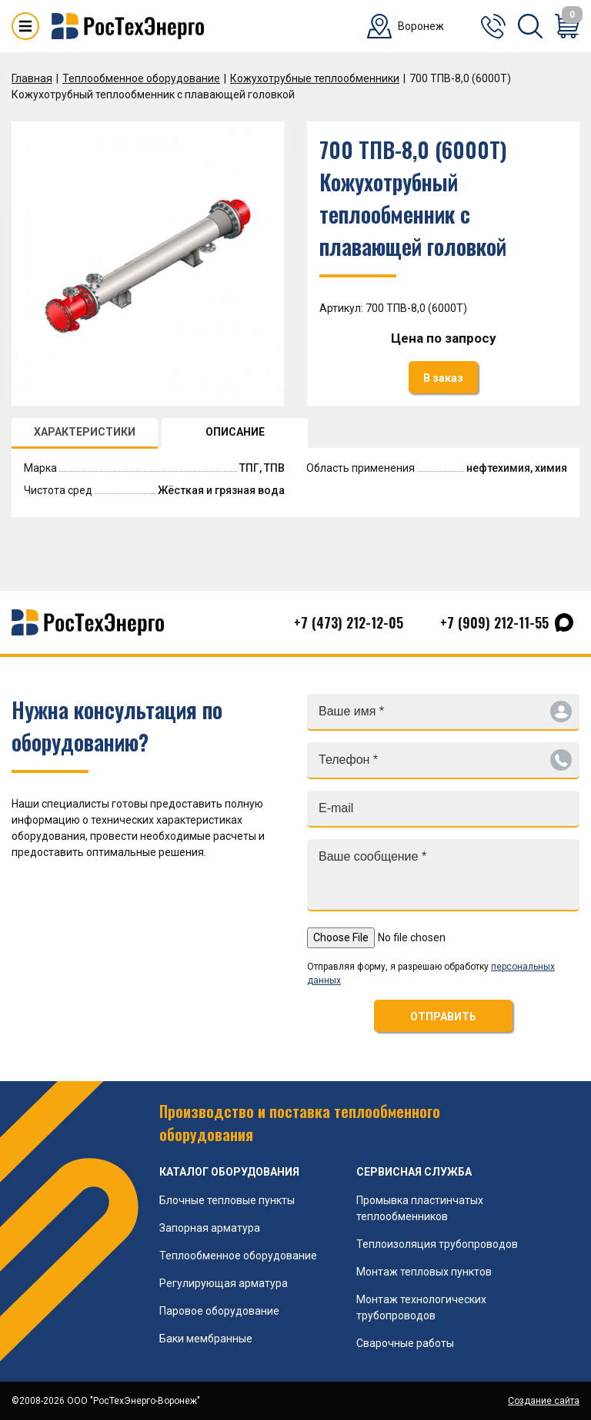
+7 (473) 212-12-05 (348, 622)
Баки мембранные (205, 1338)
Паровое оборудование (219, 1311)
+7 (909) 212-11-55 (494, 622)
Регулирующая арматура (223, 1283)
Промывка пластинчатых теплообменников (419, 1208)
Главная (32, 78)
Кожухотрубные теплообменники (314, 78)
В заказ (443, 378)
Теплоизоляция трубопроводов (437, 1244)
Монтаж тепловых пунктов (424, 1272)
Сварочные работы (405, 1343)
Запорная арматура (209, 1228)
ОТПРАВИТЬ (443, 1016)
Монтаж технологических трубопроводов (421, 1307)
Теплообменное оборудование (141, 78)
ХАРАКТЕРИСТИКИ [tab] (84, 432)
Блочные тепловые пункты (227, 1200)
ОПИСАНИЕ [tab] (235, 432)
